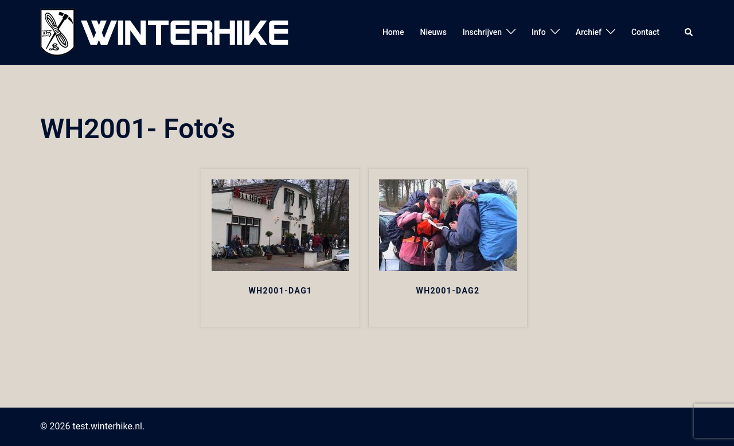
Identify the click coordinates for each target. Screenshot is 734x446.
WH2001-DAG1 (281, 290)
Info (539, 32)
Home (393, 32)
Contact (645, 32)
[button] (689, 32)
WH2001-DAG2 (447, 290)
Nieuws (433, 32)
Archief (589, 32)
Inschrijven (482, 32)
